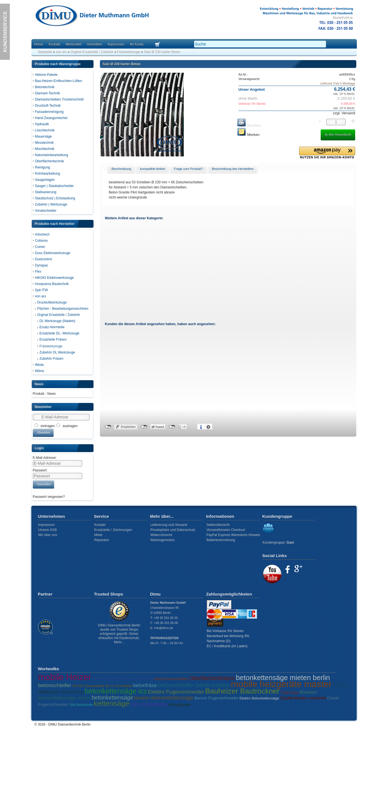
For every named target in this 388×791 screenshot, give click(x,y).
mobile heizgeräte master (281, 684)
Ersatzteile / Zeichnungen (113, 530)
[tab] (121, 169)
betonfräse (145, 685)
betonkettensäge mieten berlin (283, 677)
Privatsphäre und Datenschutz (173, 530)
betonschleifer (54, 685)
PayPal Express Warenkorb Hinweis (233, 535)
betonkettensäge (112, 697)
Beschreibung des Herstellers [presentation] (233, 168)
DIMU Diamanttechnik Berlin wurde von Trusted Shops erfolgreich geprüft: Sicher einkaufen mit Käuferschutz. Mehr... (119, 633)
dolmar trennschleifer (171, 679)
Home (38, 44)
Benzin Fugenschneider (216, 698)
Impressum (116, 44)
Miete (98, 535)
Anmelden (94, 44)
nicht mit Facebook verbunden (108, 426)
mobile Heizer (64, 677)
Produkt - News (44, 394)
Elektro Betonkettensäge (259, 698)
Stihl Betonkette (81, 705)
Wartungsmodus (162, 540)
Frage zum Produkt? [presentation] (188, 168)
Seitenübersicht (218, 525)
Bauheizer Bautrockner (242, 691)
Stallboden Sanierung (61, 692)
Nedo (340, 685)
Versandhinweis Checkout (225, 530)
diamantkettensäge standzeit (122, 678)
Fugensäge (289, 692)
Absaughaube (179, 705)
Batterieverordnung (220, 540)
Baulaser (308, 692)
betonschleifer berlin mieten (194, 685)
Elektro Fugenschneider (176, 692)
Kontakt (54, 44)
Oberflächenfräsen (212, 678)
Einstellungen (208, 426)
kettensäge (111, 703)
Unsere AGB (47, 530)
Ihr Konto (137, 44)
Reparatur (101, 540)
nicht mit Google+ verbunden (172, 426)
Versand (348, 113)
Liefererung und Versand (168, 525)
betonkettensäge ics (116, 691)
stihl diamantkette (148, 704)
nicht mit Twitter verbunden (144, 426)
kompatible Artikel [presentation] (152, 168)
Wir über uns (47, 535)
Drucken (249, 125)
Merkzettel (73, 44)
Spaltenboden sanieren (303, 698)
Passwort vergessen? (49, 497)
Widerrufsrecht (161, 535)
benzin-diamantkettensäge (163, 698)
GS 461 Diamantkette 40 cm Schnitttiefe (102, 686)
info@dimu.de (163, 628)
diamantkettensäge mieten (64, 698)
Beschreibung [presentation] (121, 168)
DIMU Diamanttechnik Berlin (69, 724)
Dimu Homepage (91, 17)
